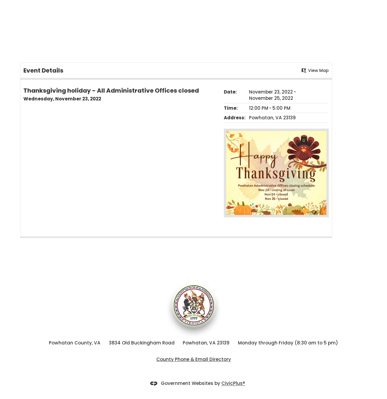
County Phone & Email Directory (193, 359)
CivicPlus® (233, 383)
